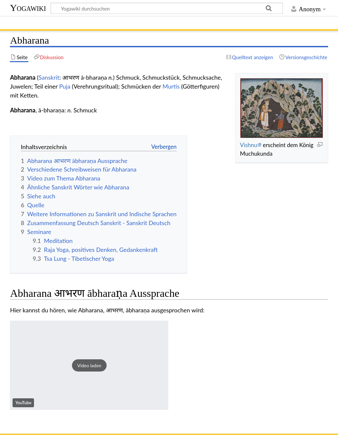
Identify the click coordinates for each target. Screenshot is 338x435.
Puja (64, 86)
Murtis (171, 86)
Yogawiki (28, 8)
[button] (89, 365)
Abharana (22, 110)
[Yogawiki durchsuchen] (167, 8)
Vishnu (248, 144)
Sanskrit (49, 77)
